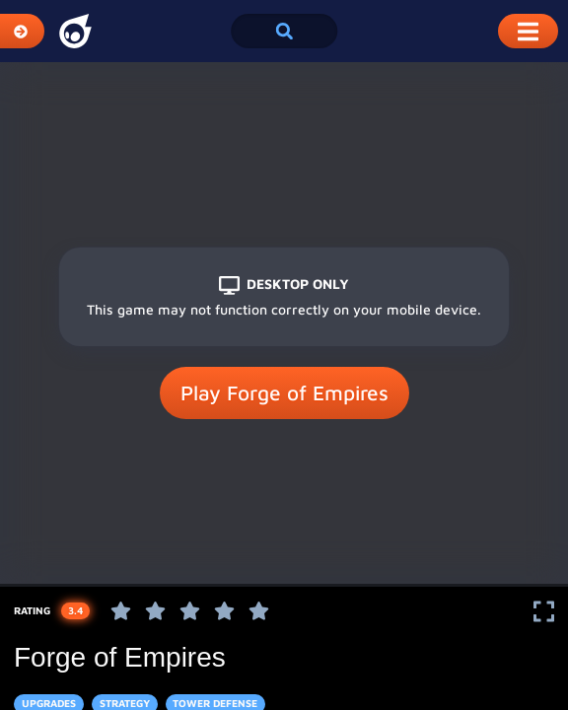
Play (284, 393)
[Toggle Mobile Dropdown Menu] (528, 31)
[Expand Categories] (22, 31)
